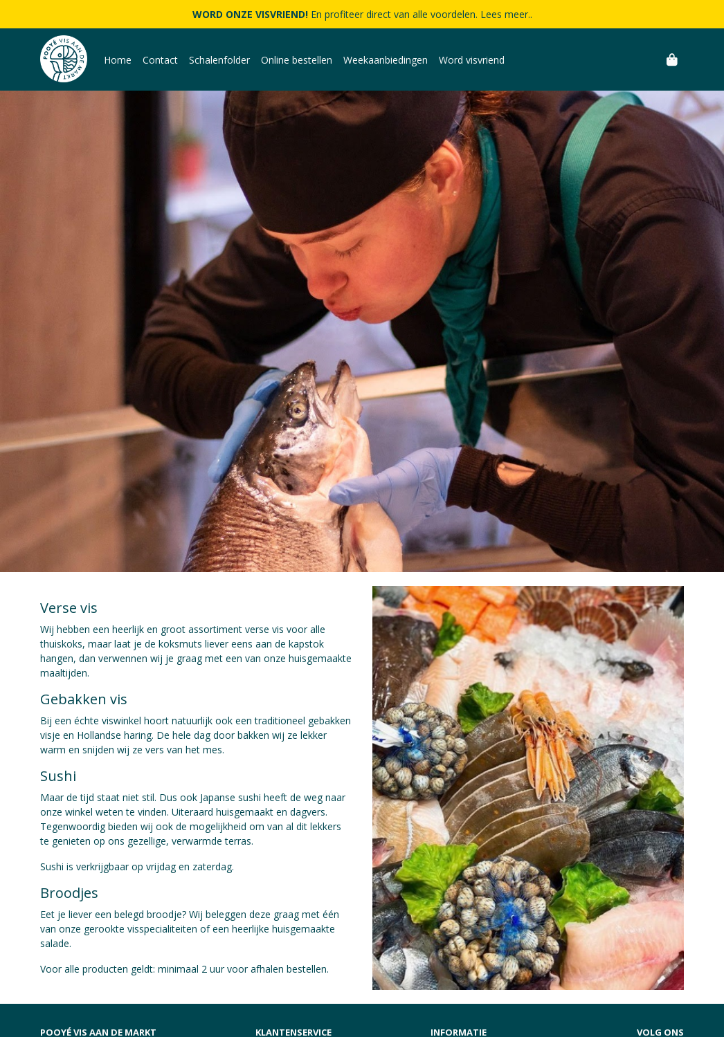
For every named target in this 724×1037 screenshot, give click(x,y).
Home (118, 59)
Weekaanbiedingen (385, 59)
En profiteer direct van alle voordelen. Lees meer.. (362, 14)
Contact (160, 59)
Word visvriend (472, 59)
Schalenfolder (219, 59)
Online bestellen (296, 59)
